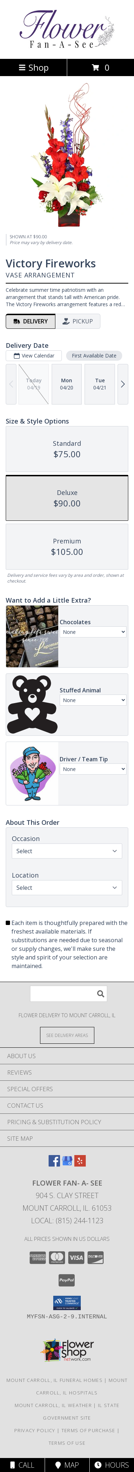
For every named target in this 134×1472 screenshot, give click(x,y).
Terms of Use (67, 1443)
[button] (67, 1303)
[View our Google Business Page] (67, 1164)
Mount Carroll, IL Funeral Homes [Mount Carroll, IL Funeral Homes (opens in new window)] (54, 1380)
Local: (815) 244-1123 (67, 1220)
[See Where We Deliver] (67, 1035)
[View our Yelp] (80, 1164)
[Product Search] (68, 994)
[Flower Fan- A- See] (67, 48)
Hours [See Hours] (111, 1465)
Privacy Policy (34, 1430)
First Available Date (94, 355)
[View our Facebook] (54, 1164)
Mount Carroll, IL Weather (53, 1405)
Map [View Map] (67, 1465)
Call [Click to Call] (22, 1465)
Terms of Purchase (88, 1430)
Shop (34, 67)
